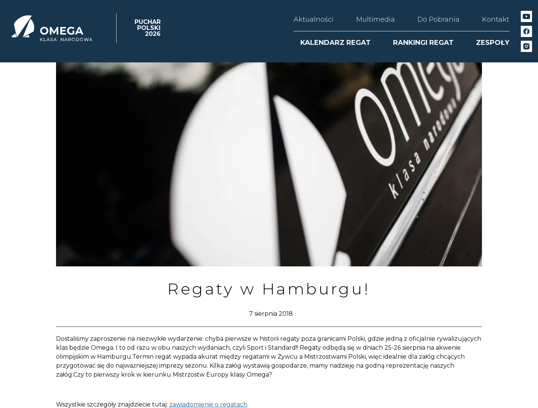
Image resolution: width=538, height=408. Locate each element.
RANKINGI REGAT (423, 42)
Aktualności (314, 19)
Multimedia (375, 19)
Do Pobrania (438, 19)
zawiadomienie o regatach (208, 404)
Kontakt (495, 19)
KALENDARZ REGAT (335, 42)
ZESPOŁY (492, 42)
